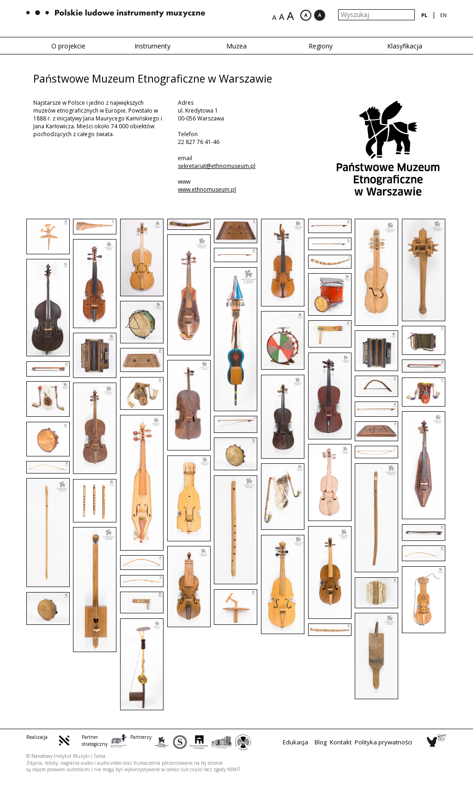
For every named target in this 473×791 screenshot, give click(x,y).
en (443, 15)
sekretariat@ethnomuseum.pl (216, 166)
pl (424, 15)
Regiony (321, 46)
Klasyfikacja (404, 46)
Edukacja (295, 742)
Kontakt (341, 742)
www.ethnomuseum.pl (207, 189)
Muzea (236, 46)
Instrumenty (152, 46)
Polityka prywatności (383, 742)
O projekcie (68, 46)
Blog (321, 742)
